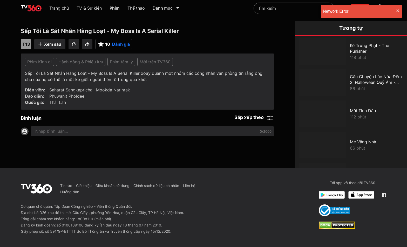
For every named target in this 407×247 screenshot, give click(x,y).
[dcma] (337, 227)
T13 (26, 44)
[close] (398, 11)
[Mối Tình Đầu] (351, 113)
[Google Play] (332, 195)
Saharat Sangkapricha (70, 89)
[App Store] (361, 195)
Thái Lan (57, 102)
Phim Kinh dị (39, 61)
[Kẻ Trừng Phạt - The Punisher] (351, 51)
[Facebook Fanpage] (384, 195)
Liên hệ (189, 185)
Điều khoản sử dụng (113, 185)
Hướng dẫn (69, 192)
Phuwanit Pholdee (66, 96)
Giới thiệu (84, 185)
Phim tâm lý (121, 61)
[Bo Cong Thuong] (334, 210)
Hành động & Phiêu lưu (80, 61)
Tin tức (66, 185)
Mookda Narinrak (113, 89)
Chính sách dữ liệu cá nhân (156, 185)
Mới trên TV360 (155, 61)
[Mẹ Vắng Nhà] (351, 145)
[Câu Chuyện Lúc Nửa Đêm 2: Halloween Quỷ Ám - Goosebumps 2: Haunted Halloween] (351, 82)
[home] (31, 8)
